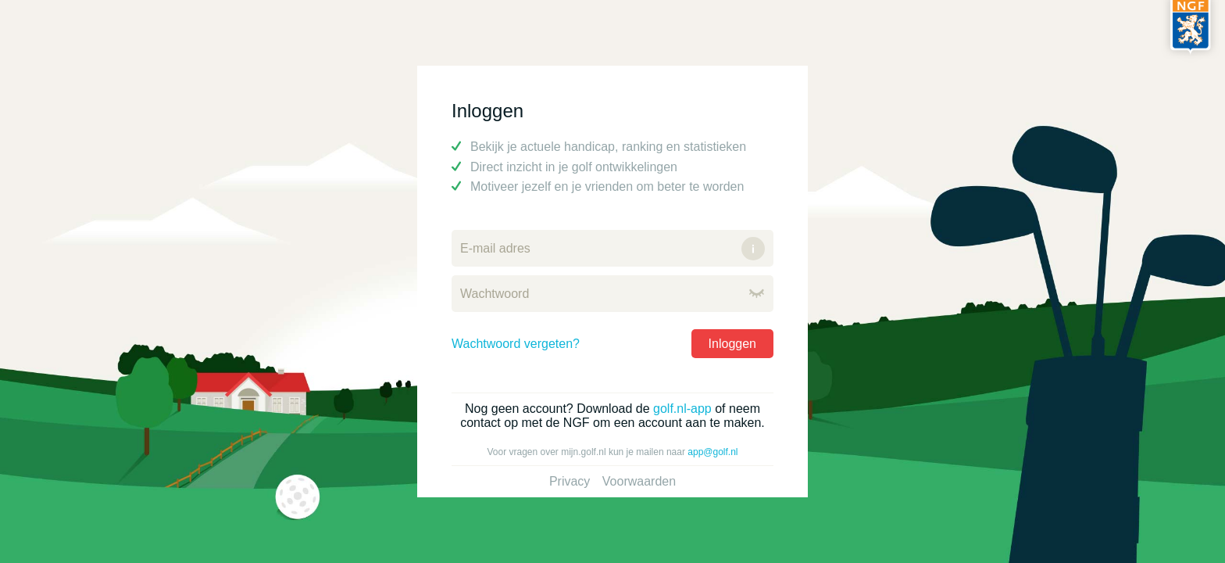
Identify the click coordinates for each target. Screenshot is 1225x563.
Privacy (569, 481)
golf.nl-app (682, 408)
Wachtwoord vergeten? (516, 343)
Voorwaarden (639, 481)
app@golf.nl (713, 451)
